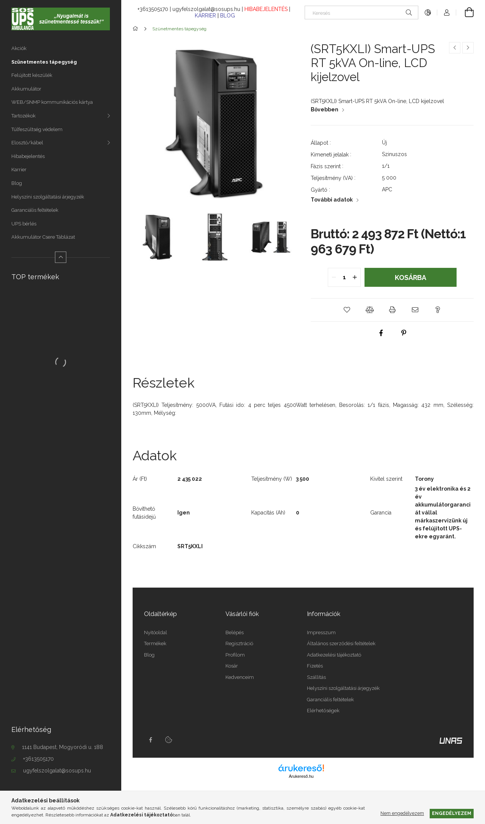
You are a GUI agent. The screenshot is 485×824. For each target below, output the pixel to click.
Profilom (235, 655)
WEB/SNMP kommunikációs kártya (52, 102)
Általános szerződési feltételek (341, 643)
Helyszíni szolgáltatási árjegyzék (47, 197)
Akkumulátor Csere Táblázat (43, 237)
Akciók (19, 48)
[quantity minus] (334, 277)
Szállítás (316, 677)
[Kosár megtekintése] (465, 12)
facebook (150, 739)
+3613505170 (38, 759)
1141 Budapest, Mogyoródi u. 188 (62, 747)
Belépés (234, 632)
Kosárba (410, 277)
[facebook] (380, 333)
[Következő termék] (468, 47)
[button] (346, 310)
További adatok (332, 200)
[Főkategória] (137, 28)
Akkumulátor (26, 89)
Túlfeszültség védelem (37, 129)
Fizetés (315, 666)
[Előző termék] (454, 47)
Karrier (19, 169)
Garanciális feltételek (34, 210)
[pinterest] (403, 333)
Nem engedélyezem (402, 813)
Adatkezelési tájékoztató (334, 655)
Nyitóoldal (155, 632)
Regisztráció (239, 643)
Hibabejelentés (28, 156)
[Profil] (446, 12)
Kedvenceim (239, 677)
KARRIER (206, 16)
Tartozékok (23, 116)
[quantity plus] (354, 277)
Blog (16, 183)
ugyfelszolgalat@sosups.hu (57, 771)
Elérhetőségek (323, 710)
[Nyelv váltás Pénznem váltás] (427, 12)
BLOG (227, 16)
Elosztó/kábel (27, 142)
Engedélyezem (451, 813)
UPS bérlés (23, 224)
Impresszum (321, 632)
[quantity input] (344, 277)
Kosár (231, 666)
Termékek (155, 643)
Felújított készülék (31, 75)
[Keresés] (361, 12)
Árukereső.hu (301, 776)
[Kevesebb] (60, 257)
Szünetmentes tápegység (44, 62)
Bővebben (324, 109)
